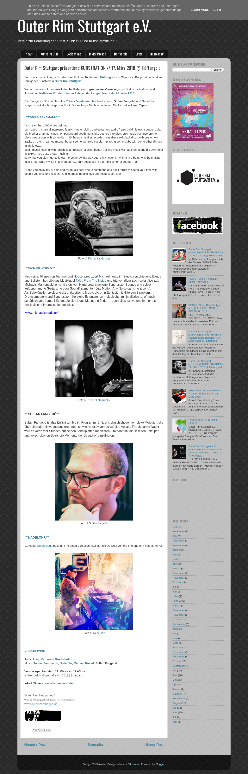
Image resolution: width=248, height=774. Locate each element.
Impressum (157, 53)
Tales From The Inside (91, 280)
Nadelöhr (148, 101)
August (176, 549)
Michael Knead (102, 101)
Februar (177, 600)
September (178, 624)
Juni (174, 535)
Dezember (178, 540)
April (175, 563)
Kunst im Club (49, 53)
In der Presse (97, 53)
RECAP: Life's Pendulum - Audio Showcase (203, 280)
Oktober (177, 582)
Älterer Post (154, 745)
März (175, 526)
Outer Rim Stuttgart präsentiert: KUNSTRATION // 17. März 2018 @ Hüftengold (205, 252)
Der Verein (120, 53)
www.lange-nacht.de (59, 683)
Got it (217, 10)
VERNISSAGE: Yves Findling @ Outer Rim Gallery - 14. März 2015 (205, 393)
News (29, 53)
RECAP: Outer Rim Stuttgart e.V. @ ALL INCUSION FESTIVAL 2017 (204, 308)
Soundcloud (44, 545)
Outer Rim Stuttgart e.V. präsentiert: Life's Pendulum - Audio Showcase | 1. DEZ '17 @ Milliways (205, 451)
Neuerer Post (35, 745)
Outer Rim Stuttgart (68, 81)
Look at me (74, 53)
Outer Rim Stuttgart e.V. (84, 25)
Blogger (160, 764)
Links (138, 53)
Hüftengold (107, 77)
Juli (174, 586)
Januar (176, 568)
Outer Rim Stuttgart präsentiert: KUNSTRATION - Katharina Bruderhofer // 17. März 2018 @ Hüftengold (205, 336)
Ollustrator (134, 764)
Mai (174, 559)
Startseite (95, 745)
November (178, 531)
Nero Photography (98, 400)
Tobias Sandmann (78, 101)
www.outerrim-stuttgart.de (41, 704)
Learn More (200, 10)
